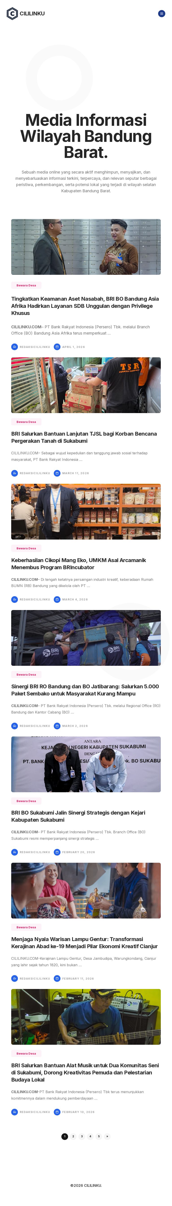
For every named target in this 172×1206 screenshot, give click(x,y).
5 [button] (99, 1136)
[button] (107, 1136)
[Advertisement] (86, 60)
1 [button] (64, 1136)
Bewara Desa (26, 285)
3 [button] (82, 1136)
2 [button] (73, 1136)
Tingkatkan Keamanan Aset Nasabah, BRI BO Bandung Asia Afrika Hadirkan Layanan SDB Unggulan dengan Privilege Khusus (85, 306)
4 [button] (90, 1136)
